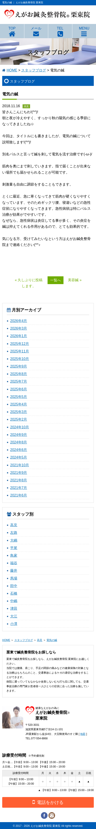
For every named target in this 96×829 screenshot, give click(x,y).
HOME (12, 70)
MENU (84, 28)
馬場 (13, 578)
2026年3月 (18, 328)
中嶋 (13, 601)
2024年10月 (19, 427)
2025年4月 (18, 404)
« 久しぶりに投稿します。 (28, 283)
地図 (82, 734)
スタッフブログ (33, 70)
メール (36, 28)
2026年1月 (18, 336)
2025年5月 (18, 397)
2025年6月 (18, 389)
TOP (12, 28)
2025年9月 (18, 366)
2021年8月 (18, 480)
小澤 (13, 624)
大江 (13, 616)
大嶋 (13, 540)
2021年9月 (18, 473)
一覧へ (55, 280)
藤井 (13, 570)
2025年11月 (19, 351)
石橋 (13, 593)
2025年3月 (18, 412)
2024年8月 (18, 442)
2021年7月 (18, 488)
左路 (13, 532)
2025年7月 (18, 381)
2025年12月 (19, 344)
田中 (13, 586)
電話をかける (48, 802)
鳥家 (13, 555)
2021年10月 (19, 465)
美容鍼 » (74, 280)
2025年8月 (18, 374)
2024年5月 (18, 457)
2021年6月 (18, 495)
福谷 (13, 563)
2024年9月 (18, 435)
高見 (13, 525)
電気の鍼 (51, 640)
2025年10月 (19, 359)
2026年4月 (18, 321)
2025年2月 (18, 419)
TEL (60, 28)
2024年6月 (18, 450)
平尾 (13, 548)
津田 (13, 608)
